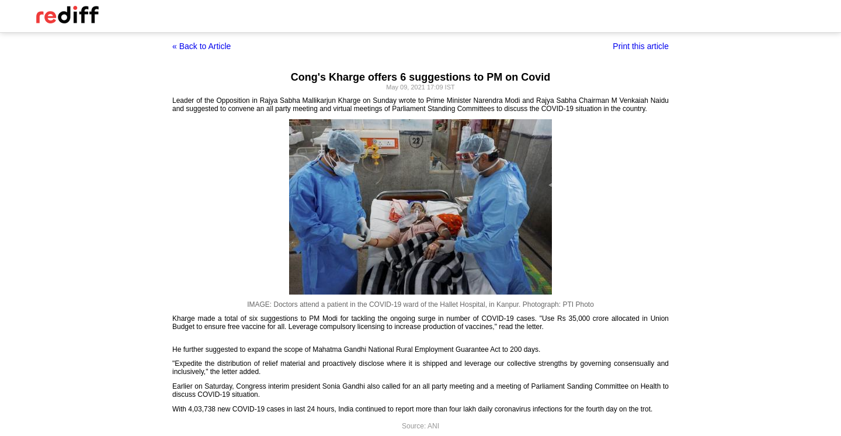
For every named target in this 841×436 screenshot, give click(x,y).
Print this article (641, 46)
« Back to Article (201, 46)
